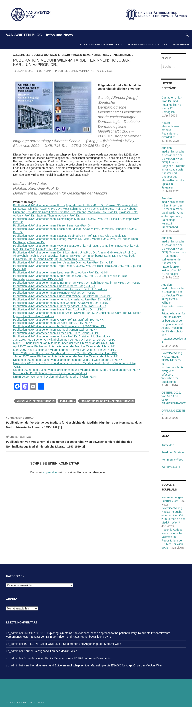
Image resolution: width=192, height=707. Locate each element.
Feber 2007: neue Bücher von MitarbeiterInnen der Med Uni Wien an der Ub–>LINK (65, 353)
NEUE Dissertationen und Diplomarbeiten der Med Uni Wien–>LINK (55, 376)
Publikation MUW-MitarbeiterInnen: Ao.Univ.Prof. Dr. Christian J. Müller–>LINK (61, 336)
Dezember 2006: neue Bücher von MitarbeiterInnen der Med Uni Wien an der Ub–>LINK (68, 359)
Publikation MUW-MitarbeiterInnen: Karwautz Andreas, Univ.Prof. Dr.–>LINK (60, 289)
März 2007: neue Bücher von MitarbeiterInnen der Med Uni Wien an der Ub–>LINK (64, 349)
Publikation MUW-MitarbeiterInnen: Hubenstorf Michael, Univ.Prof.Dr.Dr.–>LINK (62, 296)
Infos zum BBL (181, 44)
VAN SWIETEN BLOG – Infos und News (39, 35)
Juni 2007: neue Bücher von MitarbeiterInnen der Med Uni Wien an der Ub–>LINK (64, 339)
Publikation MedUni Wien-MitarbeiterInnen (107, 401)
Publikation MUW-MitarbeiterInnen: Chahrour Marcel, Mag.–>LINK (54, 286)
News (86, 55)
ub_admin (45, 71)
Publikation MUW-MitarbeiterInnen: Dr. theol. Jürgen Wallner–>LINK (55, 329)
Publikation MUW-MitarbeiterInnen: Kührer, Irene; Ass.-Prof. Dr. (52, 225)
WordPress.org (170, 466)
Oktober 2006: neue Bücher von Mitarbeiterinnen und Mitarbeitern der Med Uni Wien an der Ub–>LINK (76, 369)
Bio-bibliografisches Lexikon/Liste (101, 44)
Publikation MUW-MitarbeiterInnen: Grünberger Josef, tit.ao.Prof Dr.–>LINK (59, 306)
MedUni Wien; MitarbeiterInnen (36, 401)
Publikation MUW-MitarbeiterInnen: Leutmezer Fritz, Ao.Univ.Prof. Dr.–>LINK (60, 272)
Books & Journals (44, 55)
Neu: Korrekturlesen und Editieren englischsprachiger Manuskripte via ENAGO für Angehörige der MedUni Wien (93, 665)
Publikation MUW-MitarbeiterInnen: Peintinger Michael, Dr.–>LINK (54, 292)
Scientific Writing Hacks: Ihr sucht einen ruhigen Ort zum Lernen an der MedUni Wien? (173, 515)
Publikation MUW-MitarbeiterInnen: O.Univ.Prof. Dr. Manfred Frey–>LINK (58, 319)
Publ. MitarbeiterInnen (117, 55)
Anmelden (167, 445)
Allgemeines (22, 55)
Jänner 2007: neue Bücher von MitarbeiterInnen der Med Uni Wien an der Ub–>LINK (65, 356)
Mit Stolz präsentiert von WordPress (25, 702)
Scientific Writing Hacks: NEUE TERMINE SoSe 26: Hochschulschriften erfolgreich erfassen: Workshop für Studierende (173, 367)
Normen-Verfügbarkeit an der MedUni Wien (50, 651)
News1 (96, 55)
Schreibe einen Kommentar (76, 71)
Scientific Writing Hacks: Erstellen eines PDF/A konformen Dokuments (67, 658)
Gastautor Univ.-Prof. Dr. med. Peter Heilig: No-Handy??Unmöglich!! (171, 105)
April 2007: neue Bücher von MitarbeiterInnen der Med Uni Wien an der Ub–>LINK (64, 346)
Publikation (67, 401)
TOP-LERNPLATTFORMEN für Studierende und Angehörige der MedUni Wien (72, 643)
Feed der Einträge (172, 452)
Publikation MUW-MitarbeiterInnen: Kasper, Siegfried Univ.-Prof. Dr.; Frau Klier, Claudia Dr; (69, 235)
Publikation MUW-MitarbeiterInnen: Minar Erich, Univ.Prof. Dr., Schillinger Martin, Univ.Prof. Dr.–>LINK (76, 282)
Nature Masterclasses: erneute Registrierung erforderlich (170, 130)
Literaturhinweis (70, 55)
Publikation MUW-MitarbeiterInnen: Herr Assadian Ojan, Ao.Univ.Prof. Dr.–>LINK (63, 262)
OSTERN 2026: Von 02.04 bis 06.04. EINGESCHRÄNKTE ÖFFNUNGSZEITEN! (173, 403)
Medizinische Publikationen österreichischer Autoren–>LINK (50, 373)
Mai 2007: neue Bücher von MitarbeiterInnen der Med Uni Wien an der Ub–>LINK (63, 343)
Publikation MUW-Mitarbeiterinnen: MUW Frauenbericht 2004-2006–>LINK (59, 326)
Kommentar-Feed (172, 459)
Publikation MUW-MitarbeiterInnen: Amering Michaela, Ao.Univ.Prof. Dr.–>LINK (62, 299)
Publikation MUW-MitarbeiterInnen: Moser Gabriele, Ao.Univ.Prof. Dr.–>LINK (60, 302)
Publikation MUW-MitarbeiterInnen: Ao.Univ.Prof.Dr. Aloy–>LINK (53, 322)
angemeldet (50, 472)
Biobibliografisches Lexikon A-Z (147, 44)
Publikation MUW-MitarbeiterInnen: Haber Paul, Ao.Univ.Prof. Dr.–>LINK (58, 309)
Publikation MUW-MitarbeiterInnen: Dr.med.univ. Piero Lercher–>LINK (56, 333)
